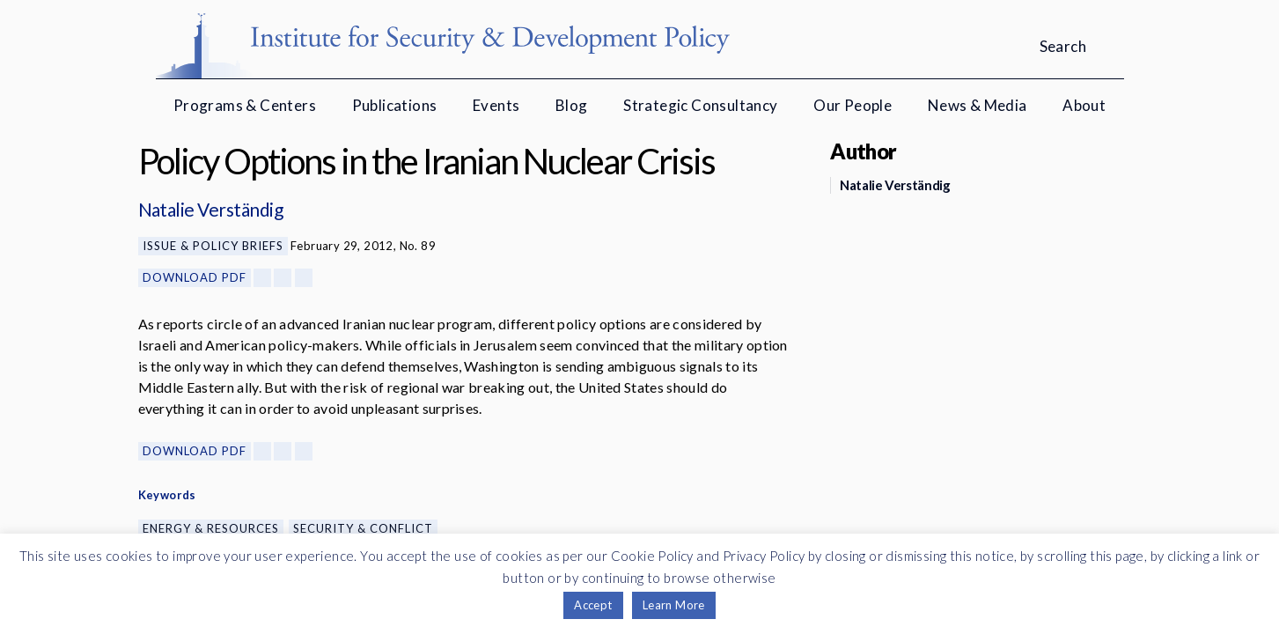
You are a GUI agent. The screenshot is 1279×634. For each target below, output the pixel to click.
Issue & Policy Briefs (213, 246)
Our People (852, 105)
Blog (571, 105)
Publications (394, 105)
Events (496, 105)
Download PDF (194, 277)
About (1084, 105)
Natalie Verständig (210, 209)
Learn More (674, 605)
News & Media (977, 105)
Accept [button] (593, 605)
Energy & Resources (211, 528)
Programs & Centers (244, 105)
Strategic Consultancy (700, 105)
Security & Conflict (363, 528)
